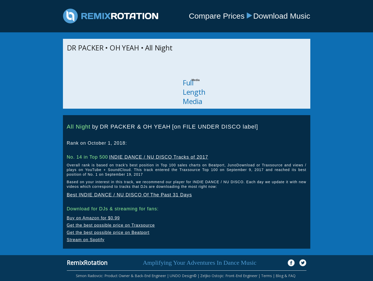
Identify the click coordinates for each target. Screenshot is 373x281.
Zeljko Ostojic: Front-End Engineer (228, 275)
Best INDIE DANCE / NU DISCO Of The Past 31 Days (129, 194)
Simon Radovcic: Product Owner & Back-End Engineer (121, 275)
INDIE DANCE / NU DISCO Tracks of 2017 (158, 157)
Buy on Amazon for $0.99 (93, 218)
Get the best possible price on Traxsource (111, 225)
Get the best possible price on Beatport (108, 232)
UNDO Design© (183, 275)
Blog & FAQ (286, 275)
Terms (266, 275)
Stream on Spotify (86, 240)
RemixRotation (87, 262)
